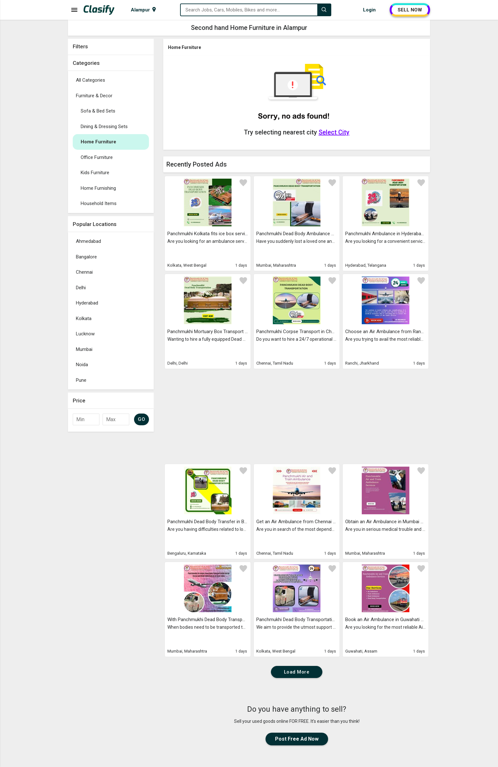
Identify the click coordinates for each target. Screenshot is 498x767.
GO (141, 419)
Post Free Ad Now (297, 739)
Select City (334, 132)
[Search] (324, 10)
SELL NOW (410, 10)
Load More (297, 672)
